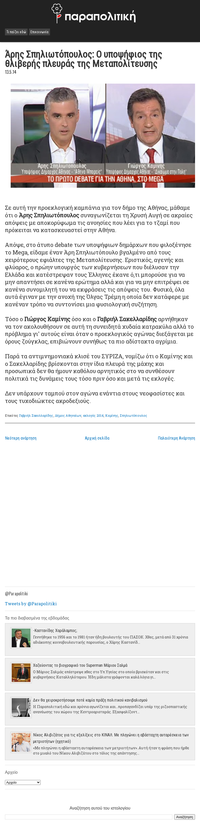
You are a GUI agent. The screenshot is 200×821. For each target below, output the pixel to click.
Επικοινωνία (39, 32)
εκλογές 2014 (93, 415)
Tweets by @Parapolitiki (31, 603)
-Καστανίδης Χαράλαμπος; (55, 630)
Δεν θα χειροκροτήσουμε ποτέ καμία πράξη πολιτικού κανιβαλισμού (90, 700)
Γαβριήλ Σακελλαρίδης (36, 415)
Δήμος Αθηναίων (68, 415)
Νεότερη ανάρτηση (20, 438)
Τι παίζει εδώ (16, 32)
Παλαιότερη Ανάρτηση (176, 438)
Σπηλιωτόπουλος (133, 415)
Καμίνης (111, 415)
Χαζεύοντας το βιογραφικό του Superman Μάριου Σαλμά (80, 665)
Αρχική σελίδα (97, 438)
